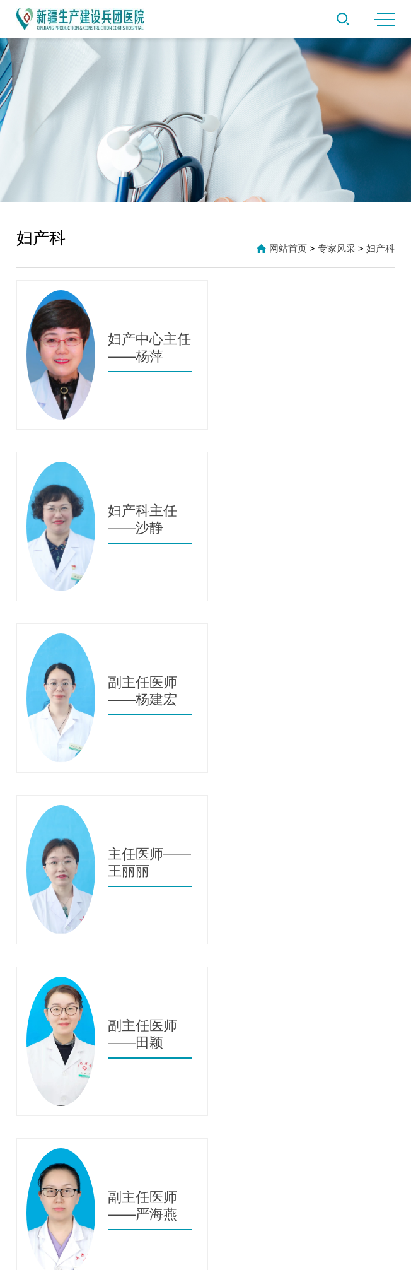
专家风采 (337, 248)
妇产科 (380, 248)
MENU (384, 19)
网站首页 (288, 248)
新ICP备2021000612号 (205, 1250)
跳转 (279, 830)
